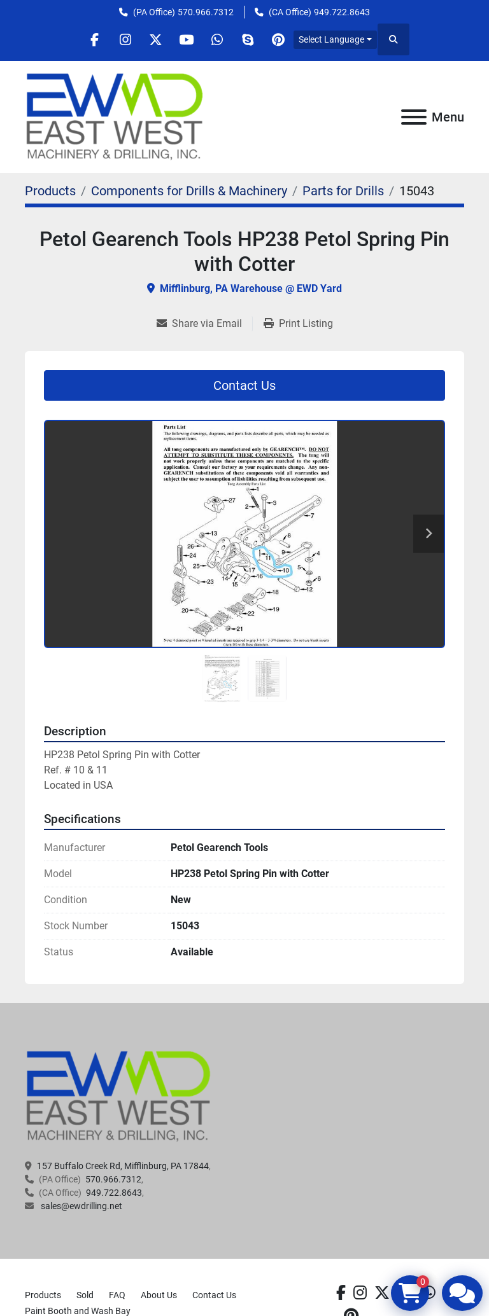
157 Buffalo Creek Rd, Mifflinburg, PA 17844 (123, 1166)
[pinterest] (284, 39)
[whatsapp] (219, 39)
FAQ (117, 1295)
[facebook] (89, 39)
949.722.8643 (342, 12)
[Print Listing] (298, 323)
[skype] (251, 39)
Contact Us (244, 385)
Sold (85, 1295)
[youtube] (186, 39)
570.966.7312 (206, 12)
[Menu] (414, 117)
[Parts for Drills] (343, 190)
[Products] (50, 190)
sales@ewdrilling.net (80, 1206)
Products (43, 1295)
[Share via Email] (204, 323)
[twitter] (154, 39)
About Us (159, 1295)
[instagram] (122, 39)
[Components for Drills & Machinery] (189, 190)
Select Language (338, 39)
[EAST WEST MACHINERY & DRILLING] (119, 1096)
